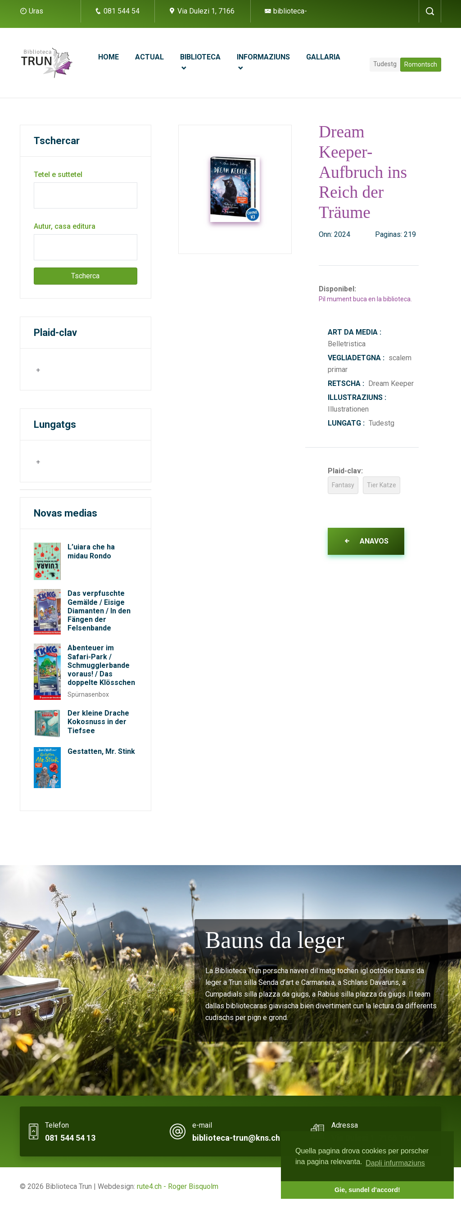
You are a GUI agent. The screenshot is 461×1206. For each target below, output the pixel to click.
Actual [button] (149, 57)
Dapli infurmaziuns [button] (395, 1163)
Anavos (366, 541)
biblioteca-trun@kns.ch (236, 1138)
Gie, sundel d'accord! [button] (367, 1189)
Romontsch (420, 64)
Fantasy (343, 485)
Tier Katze (381, 485)
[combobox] (78, 369)
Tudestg (385, 64)
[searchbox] (79, 369)
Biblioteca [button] (200, 57)
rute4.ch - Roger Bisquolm (177, 1186)
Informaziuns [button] (263, 57)
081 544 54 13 (70, 1138)
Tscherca (85, 276)
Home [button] (108, 57)
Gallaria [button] (323, 57)
